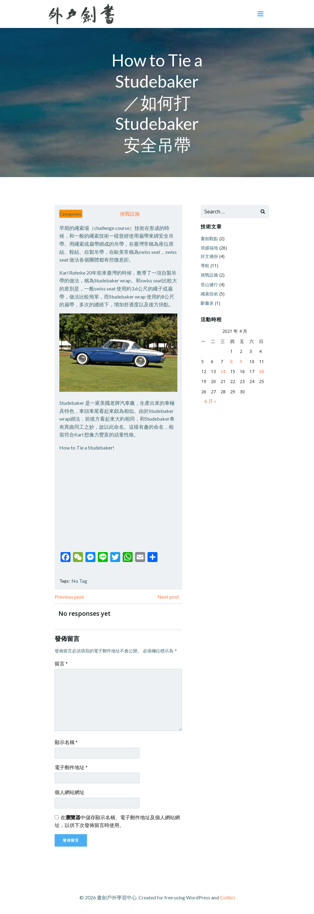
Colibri (227, 897)
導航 (205, 265)
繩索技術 (209, 294)
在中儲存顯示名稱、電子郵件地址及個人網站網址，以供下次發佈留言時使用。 (117, 821)
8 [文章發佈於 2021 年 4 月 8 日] (231, 361)
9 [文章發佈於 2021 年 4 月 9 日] (241, 361)
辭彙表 (207, 303)
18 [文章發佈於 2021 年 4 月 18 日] (261, 371)
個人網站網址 (69, 792)
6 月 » (210, 401)
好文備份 (209, 256)
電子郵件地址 (71, 767)
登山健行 (209, 284)
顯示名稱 (66, 742)
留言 (61, 663)
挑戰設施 (130, 214)
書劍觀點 (209, 238)
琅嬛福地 (209, 248)
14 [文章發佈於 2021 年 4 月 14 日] (223, 371)
